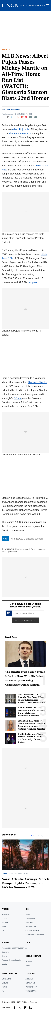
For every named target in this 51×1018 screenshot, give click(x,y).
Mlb (13, 538)
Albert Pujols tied (21, 129)
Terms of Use (31, 991)
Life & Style (6, 979)
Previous (42, 835)
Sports (6, 49)
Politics (28, 914)
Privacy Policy (31, 987)
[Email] (30, 117)
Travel (4, 874)
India (4, 926)
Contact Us (30, 983)
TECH (28, 942)
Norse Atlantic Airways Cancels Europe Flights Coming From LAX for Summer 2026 (25, 883)
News (19, 538)
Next (47, 835)
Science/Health (34, 956)
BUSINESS (6, 942)
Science (29, 961)
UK (3, 930)
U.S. (27, 909)
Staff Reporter (12, 109)
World (5, 909)
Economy (5, 952)
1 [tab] (31, 835)
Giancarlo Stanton (37, 382)
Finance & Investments (11, 960)
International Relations (35, 934)
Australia (5, 914)
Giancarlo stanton (33, 538)
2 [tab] (33, 835)
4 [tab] (38, 835)
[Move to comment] (35, 117)
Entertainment (9, 973)
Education (30, 922)
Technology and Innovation (13, 948)
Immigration (30, 918)
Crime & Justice (32, 930)
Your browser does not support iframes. (25, 356)
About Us (29, 979)
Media (4, 964)
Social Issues (31, 926)
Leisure (5, 983)
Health (28, 965)
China (4, 918)
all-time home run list (20, 133)
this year (32, 282)
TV (3, 991)
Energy (5, 956)
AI (26, 948)
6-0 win (17, 398)
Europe (5, 922)
